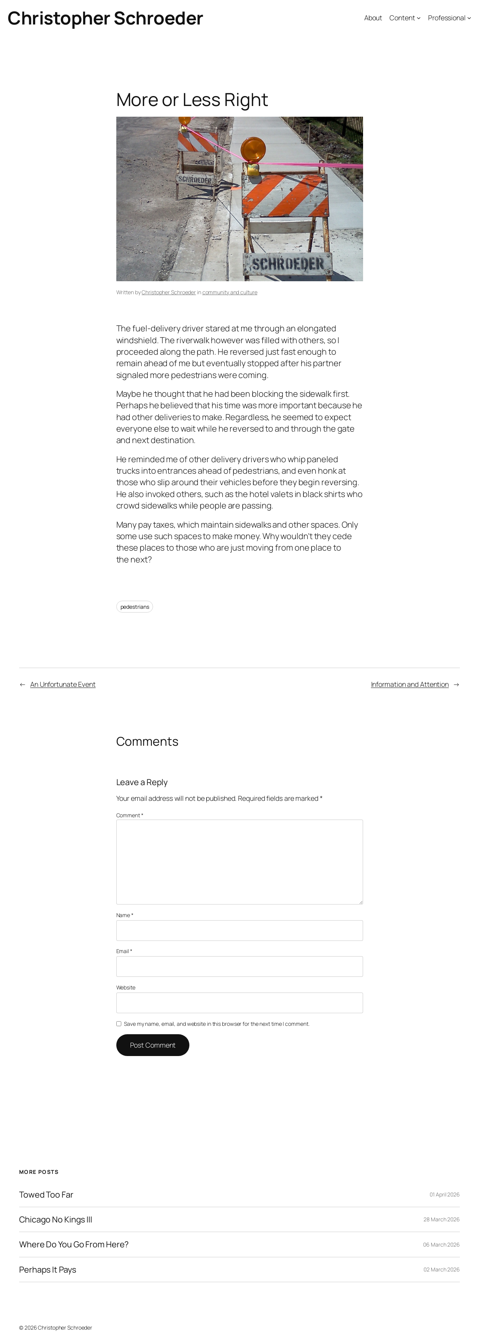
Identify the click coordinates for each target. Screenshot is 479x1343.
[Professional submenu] (469, 18)
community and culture (229, 292)
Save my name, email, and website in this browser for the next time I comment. (216, 1023)
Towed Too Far (46, 1194)
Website (125, 987)
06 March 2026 (441, 1244)
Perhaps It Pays (47, 1269)
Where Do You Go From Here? (74, 1244)
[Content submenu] (419, 18)
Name (125, 915)
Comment (129, 815)
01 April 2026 (445, 1194)
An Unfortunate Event (63, 684)
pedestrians (135, 606)
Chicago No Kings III (55, 1219)
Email (124, 951)
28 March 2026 (442, 1219)
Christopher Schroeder (106, 17)
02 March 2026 (442, 1269)
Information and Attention (410, 684)
